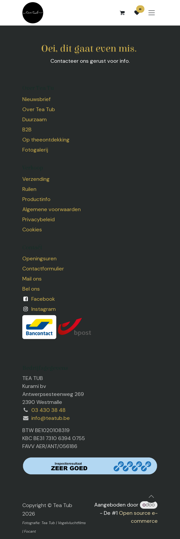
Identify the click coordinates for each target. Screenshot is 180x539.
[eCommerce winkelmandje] (122, 12)
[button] (151, 496)
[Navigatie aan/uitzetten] (151, 13)
